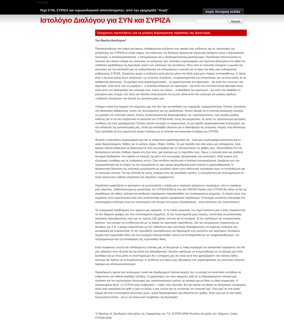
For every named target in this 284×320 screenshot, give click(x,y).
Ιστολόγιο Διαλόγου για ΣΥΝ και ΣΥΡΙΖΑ (105, 20)
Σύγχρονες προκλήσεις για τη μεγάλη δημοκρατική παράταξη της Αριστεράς (154, 32)
